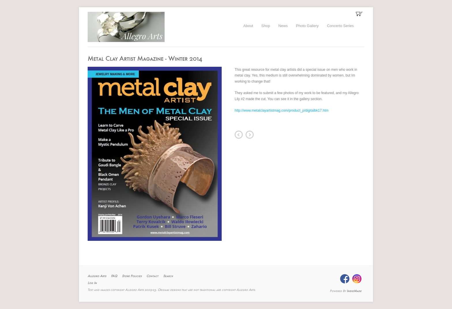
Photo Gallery (307, 26)
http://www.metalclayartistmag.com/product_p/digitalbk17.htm (281, 110)
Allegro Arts (97, 276)
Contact (152, 276)
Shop (265, 26)
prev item (239, 135)
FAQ (114, 276)
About (248, 26)
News (283, 26)
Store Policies (132, 276)
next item (250, 135)
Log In (92, 283)
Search (168, 276)
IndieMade (354, 291)
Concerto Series (340, 26)
